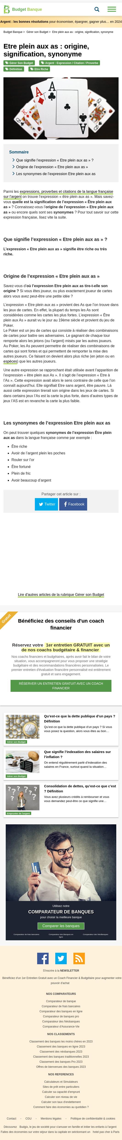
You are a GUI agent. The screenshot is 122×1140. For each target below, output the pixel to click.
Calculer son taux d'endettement (61, 1102)
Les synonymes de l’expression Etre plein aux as (55, 174)
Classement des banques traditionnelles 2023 (61, 1056)
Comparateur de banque (61, 1001)
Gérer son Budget (19, 63)
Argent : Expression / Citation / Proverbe (69, 63)
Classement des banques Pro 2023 (60, 1061)
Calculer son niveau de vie (61, 1097)
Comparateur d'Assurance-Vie (61, 1026)
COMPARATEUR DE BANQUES (61, 911)
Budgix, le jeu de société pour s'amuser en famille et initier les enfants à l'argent (67, 1126)
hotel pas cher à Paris (106, 1132)
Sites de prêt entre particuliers (61, 1086)
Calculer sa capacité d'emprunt (61, 1092)
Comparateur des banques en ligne (60, 1011)
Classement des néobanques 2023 (61, 1051)
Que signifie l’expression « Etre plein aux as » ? (54, 160)
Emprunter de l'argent (18, 813)
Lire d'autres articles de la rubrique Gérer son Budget (61, 595)
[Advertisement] (61, 553)
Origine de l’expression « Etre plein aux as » (52, 167)
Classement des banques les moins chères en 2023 (61, 1041)
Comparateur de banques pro (61, 1016)
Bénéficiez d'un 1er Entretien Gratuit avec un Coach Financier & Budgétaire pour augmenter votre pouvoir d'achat (61, 980)
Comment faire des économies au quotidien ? (61, 1107)
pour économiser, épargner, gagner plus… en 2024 (61, 21)
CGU (28, 1118)
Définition (13, 69)
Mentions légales (51, 1118)
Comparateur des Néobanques (61, 1021)
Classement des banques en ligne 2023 (61, 1046)
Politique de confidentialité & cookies (93, 1118)
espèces (10, 361)
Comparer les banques (61, 926)
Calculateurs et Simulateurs (61, 1081)
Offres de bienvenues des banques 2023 (61, 1066)
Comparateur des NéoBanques (95, 934)
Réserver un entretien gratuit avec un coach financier (61, 686)
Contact (11, 1118)
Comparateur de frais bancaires (26, 934)
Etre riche (39, 69)
